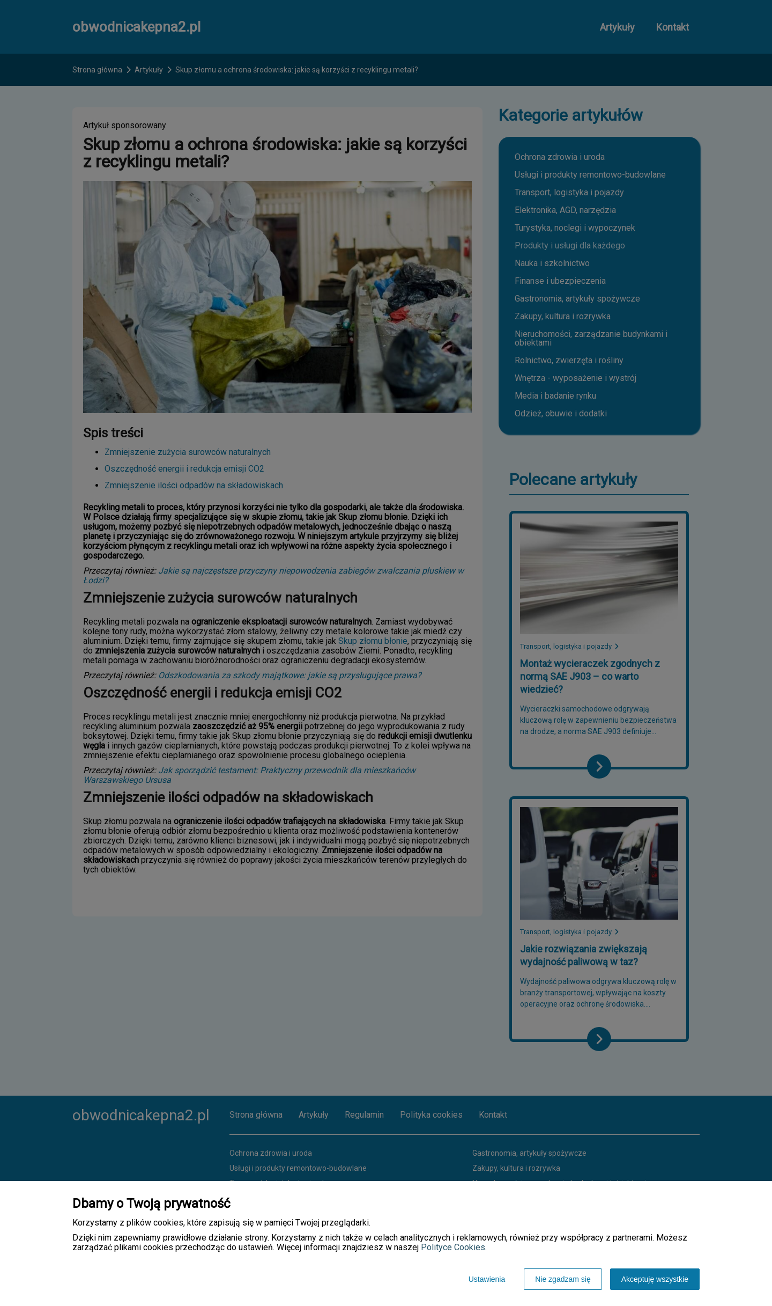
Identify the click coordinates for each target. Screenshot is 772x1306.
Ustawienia (487, 1279)
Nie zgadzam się (563, 1279)
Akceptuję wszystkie (654, 1279)
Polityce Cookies (453, 1247)
